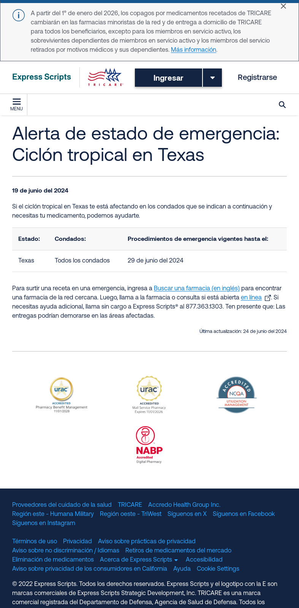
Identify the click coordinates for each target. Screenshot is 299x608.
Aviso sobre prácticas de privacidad (147, 542)
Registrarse (257, 78)
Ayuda (182, 569)
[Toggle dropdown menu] (212, 77)
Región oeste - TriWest (130, 514)
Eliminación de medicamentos (53, 560)
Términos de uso (34, 542)
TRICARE (130, 505)
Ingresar (168, 77)
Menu (16, 105)
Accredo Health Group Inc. (184, 505)
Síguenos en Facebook (244, 514)
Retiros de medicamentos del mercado (178, 551)
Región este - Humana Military (53, 514)
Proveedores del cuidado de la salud (62, 505)
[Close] (283, 6)
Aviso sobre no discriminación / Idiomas (65, 551)
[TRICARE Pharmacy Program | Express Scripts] (68, 77)
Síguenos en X (187, 514)
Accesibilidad (204, 560)
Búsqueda (282, 104)
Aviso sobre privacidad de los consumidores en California (89, 569)
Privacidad (77, 542)
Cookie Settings (218, 569)
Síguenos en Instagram (43, 523)
